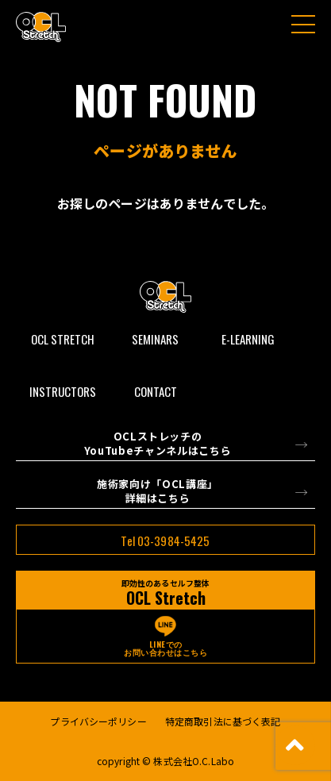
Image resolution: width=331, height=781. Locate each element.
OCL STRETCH (62, 339)
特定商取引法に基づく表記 (223, 721)
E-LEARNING (248, 339)
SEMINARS (155, 339)
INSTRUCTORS (62, 391)
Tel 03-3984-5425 (165, 540)
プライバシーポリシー (98, 721)
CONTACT (155, 391)
